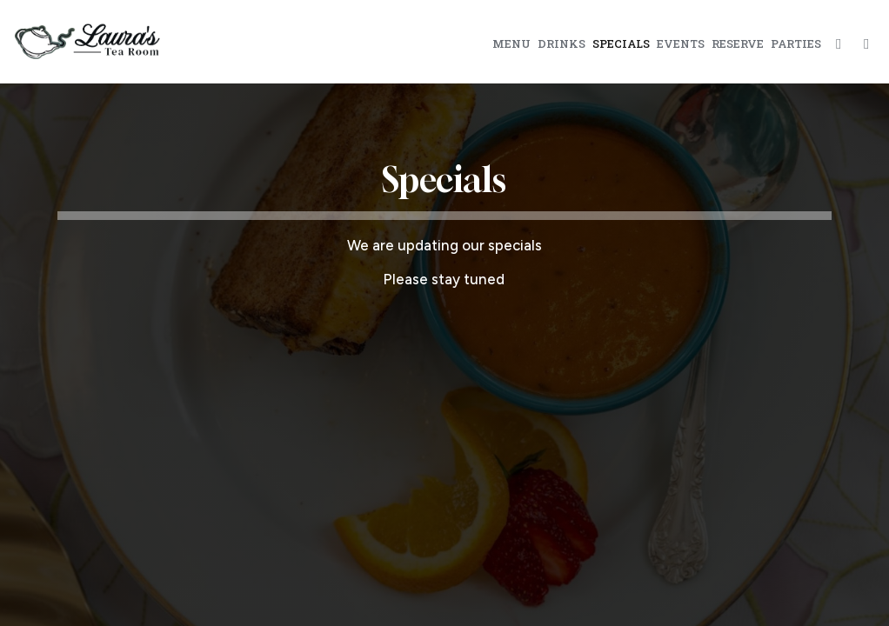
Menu (511, 43)
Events (681, 43)
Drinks (561, 43)
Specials (621, 43)
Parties (796, 43)
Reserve (738, 43)
